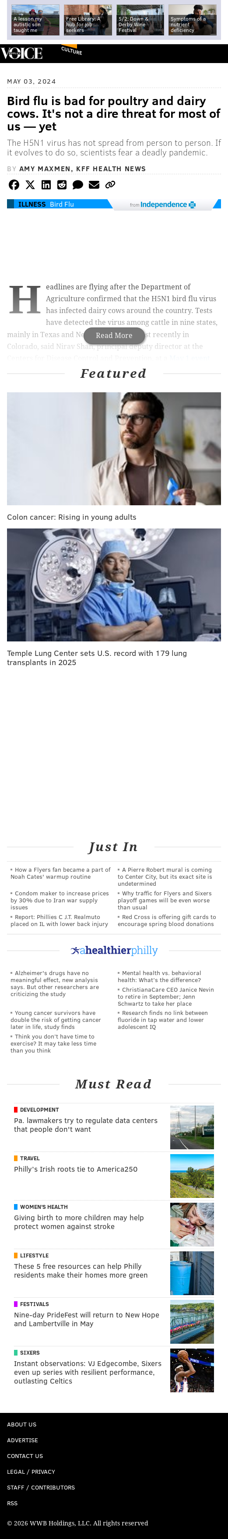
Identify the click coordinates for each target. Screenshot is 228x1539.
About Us (21, 1424)
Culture (71, 50)
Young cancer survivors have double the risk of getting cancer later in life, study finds (56, 1019)
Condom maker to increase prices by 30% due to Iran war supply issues (60, 900)
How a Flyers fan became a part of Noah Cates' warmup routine (60, 872)
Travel (30, 1158)
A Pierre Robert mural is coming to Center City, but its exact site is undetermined (165, 876)
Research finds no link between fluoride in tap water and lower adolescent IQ (163, 1019)
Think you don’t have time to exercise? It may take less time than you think (53, 1043)
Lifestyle (34, 1255)
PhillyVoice (21, 53)
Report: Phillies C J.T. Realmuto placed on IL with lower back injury (59, 920)
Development (39, 1109)
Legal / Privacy (31, 1471)
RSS (12, 1503)
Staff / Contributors (41, 1487)
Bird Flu (62, 203)
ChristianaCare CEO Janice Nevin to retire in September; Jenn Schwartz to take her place (166, 996)
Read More (114, 335)
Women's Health (44, 1207)
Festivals (34, 1304)
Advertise (22, 1440)
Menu (214, 53)
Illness (32, 203)
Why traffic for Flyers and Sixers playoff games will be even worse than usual (165, 900)
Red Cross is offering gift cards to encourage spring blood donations (167, 920)
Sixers (30, 1352)
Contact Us (25, 1455)
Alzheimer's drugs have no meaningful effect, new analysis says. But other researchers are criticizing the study (55, 983)
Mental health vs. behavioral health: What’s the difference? (159, 976)
